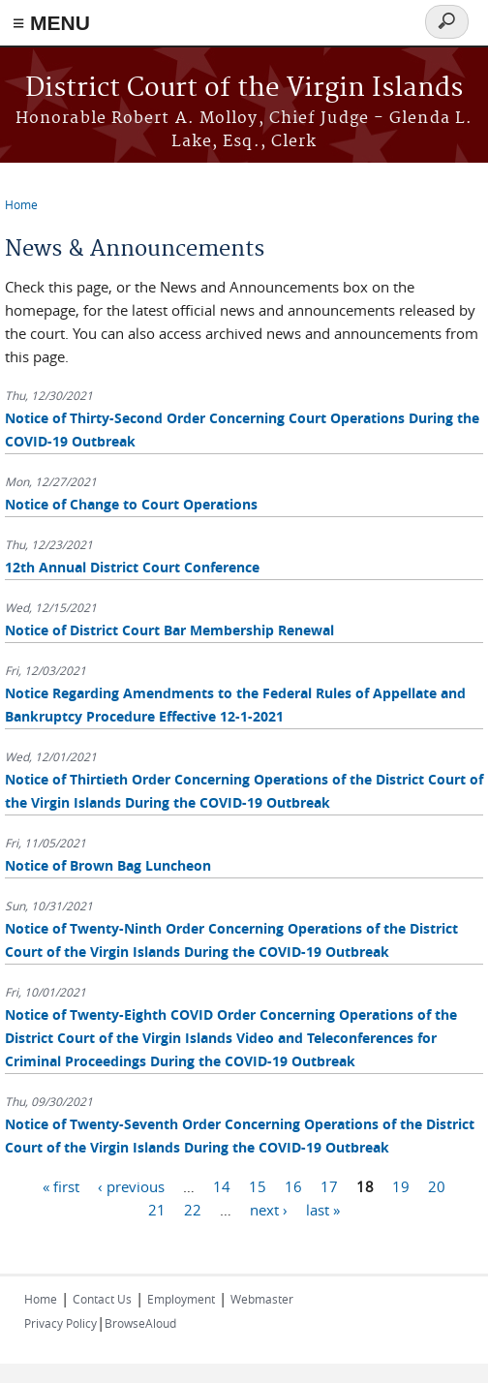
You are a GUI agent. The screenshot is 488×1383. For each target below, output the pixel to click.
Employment (181, 1298)
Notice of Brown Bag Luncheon (108, 865)
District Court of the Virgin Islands (244, 89)
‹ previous (131, 1185)
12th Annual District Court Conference (132, 567)
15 (257, 1185)
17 (329, 1185)
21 (157, 1208)
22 (192, 1208)
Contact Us (102, 1298)
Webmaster (261, 1298)
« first (61, 1185)
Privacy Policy (60, 1323)
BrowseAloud (140, 1323)
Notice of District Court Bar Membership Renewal (169, 630)
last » (323, 1208)
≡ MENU (51, 23)
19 (401, 1185)
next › (269, 1208)
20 (436, 1185)
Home (21, 204)
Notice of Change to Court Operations (131, 504)
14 (221, 1185)
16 (293, 1185)
